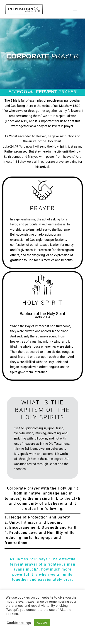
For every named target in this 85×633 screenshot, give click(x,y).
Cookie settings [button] (19, 623)
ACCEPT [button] (42, 622)
